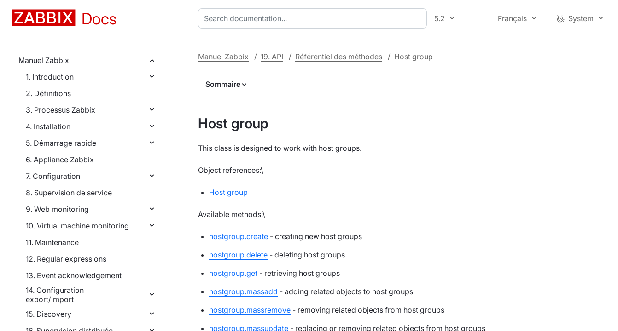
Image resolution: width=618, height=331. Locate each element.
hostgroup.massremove (250, 309)
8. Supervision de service (69, 192)
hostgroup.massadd (243, 291)
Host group (228, 192)
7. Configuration (53, 176)
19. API (272, 56)
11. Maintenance (52, 242)
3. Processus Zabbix (60, 109)
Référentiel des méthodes (338, 56)
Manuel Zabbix (43, 60)
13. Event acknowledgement (74, 275)
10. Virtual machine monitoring (77, 225)
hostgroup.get (233, 273)
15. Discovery (48, 314)
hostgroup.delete (238, 254)
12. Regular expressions (66, 258)
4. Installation (48, 126)
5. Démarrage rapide (61, 143)
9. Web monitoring (57, 209)
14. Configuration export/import (55, 294)
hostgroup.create (238, 236)
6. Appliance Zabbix (60, 159)
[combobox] (314, 18)
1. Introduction (50, 76)
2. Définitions (48, 93)
